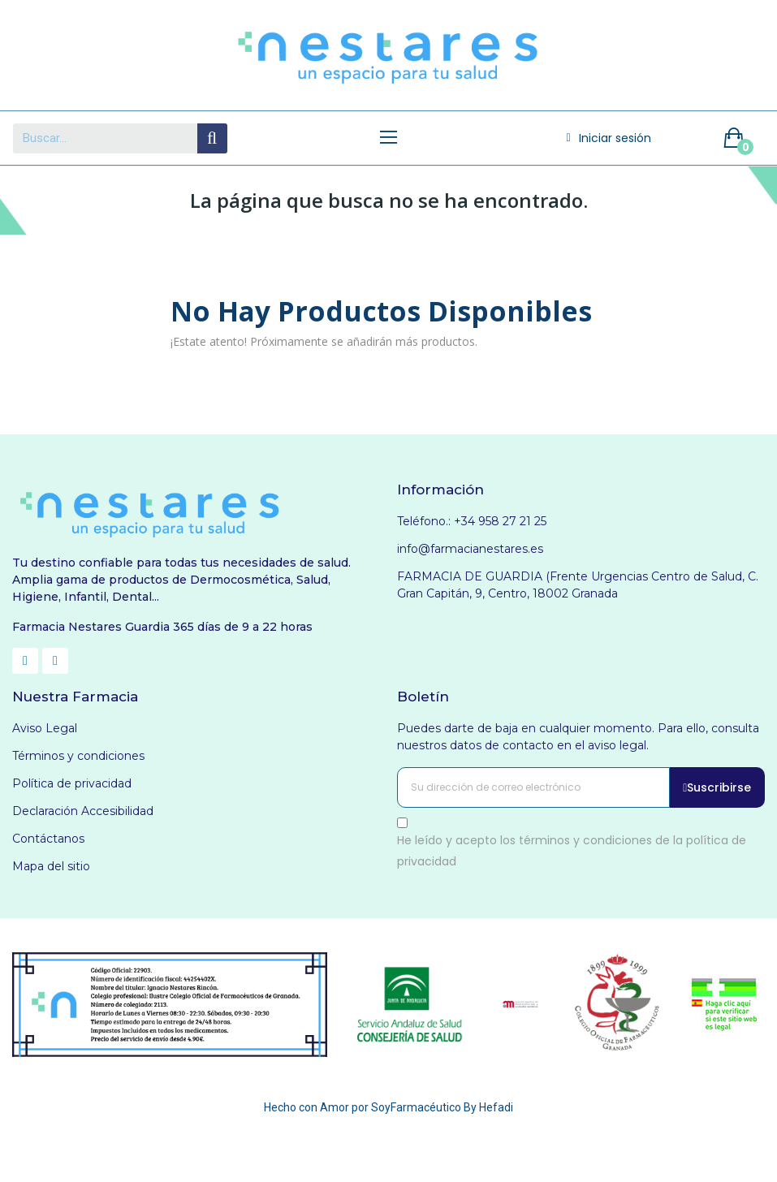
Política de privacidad (72, 783)
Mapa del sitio (51, 866)
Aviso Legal (44, 728)
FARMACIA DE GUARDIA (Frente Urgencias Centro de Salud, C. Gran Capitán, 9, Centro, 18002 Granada (577, 585)
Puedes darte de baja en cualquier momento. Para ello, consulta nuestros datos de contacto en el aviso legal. (578, 737)
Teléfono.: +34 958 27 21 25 (471, 521)
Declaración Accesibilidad (82, 811)
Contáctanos (48, 838)
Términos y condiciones (78, 755)
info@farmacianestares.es (470, 548)
